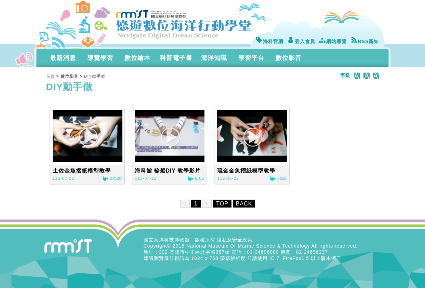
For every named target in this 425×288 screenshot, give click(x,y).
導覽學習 (100, 57)
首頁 (50, 76)
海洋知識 (214, 57)
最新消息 (63, 57)
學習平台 (251, 57)
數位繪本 (137, 57)
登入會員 (301, 41)
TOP (222, 203)
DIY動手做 (94, 76)
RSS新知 (364, 41)
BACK (244, 203)
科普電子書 (176, 57)
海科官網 (269, 41)
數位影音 (289, 57)
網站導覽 (333, 41)
